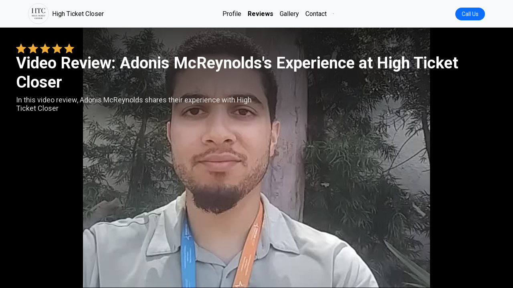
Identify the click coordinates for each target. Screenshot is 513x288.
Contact (316, 14)
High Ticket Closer (66, 13)
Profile (231, 14)
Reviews (260, 14)
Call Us (470, 14)
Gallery (289, 14)
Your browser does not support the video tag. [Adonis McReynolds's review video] (256, 158)
